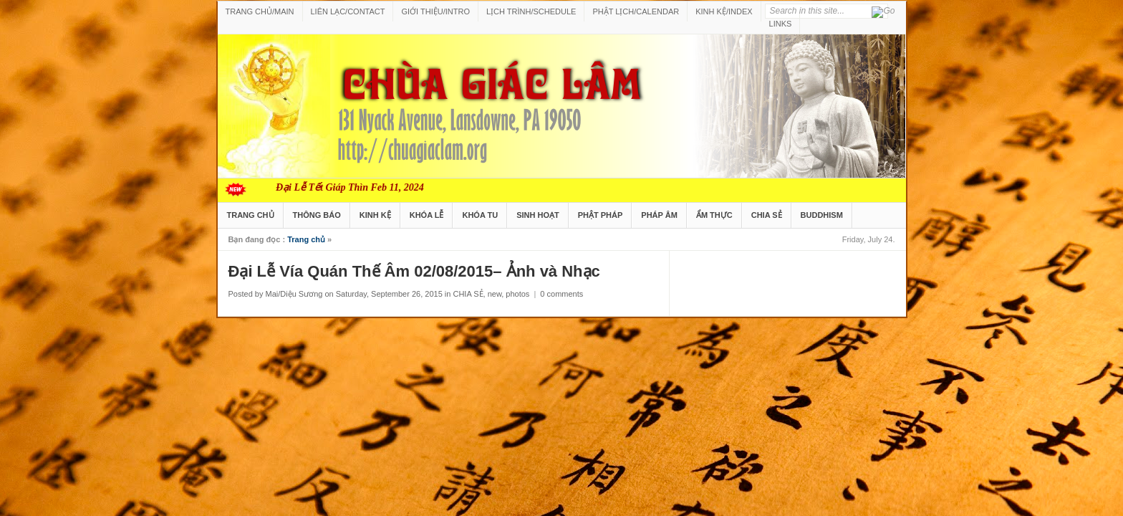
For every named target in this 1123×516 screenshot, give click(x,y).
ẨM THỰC (714, 215)
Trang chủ (306, 239)
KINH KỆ (375, 215)
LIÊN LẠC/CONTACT (348, 11)
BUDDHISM (822, 215)
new (495, 294)
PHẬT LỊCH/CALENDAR (635, 11)
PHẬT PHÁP (600, 215)
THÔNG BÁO (317, 215)
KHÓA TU (480, 215)
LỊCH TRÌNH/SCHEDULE (531, 11)
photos (517, 294)
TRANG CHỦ (250, 215)
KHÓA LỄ (427, 215)
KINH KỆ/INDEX (723, 11)
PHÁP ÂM (659, 215)
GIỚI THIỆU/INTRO (435, 11)
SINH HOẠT (537, 215)
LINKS (780, 23)
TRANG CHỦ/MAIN (260, 11)
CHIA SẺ (766, 215)
